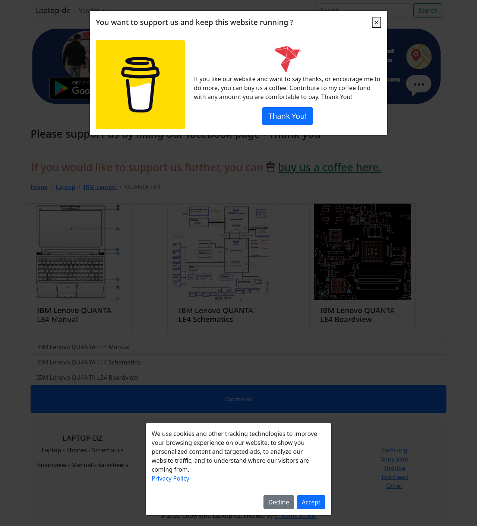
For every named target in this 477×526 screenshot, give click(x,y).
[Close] (376, 22)
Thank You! (287, 116)
